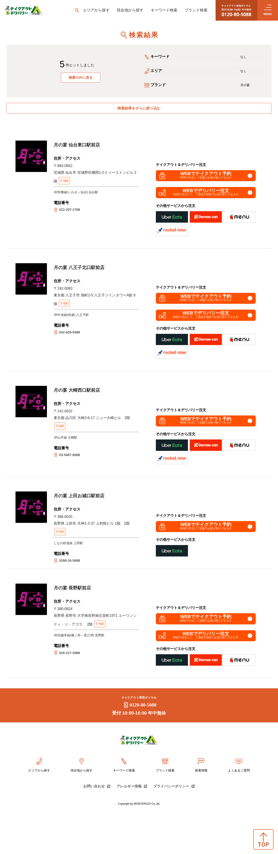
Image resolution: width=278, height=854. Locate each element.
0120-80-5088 (139, 749)
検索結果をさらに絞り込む (139, 110)
